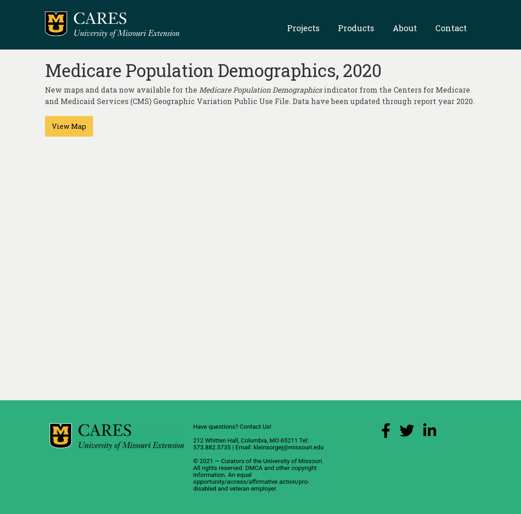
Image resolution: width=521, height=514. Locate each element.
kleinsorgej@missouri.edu (289, 447)
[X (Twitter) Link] (406, 433)
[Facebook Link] (385, 433)
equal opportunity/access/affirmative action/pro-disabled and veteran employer (251, 481)
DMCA (254, 467)
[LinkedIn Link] (429, 433)
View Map (69, 126)
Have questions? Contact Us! (232, 426)
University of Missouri (292, 461)
